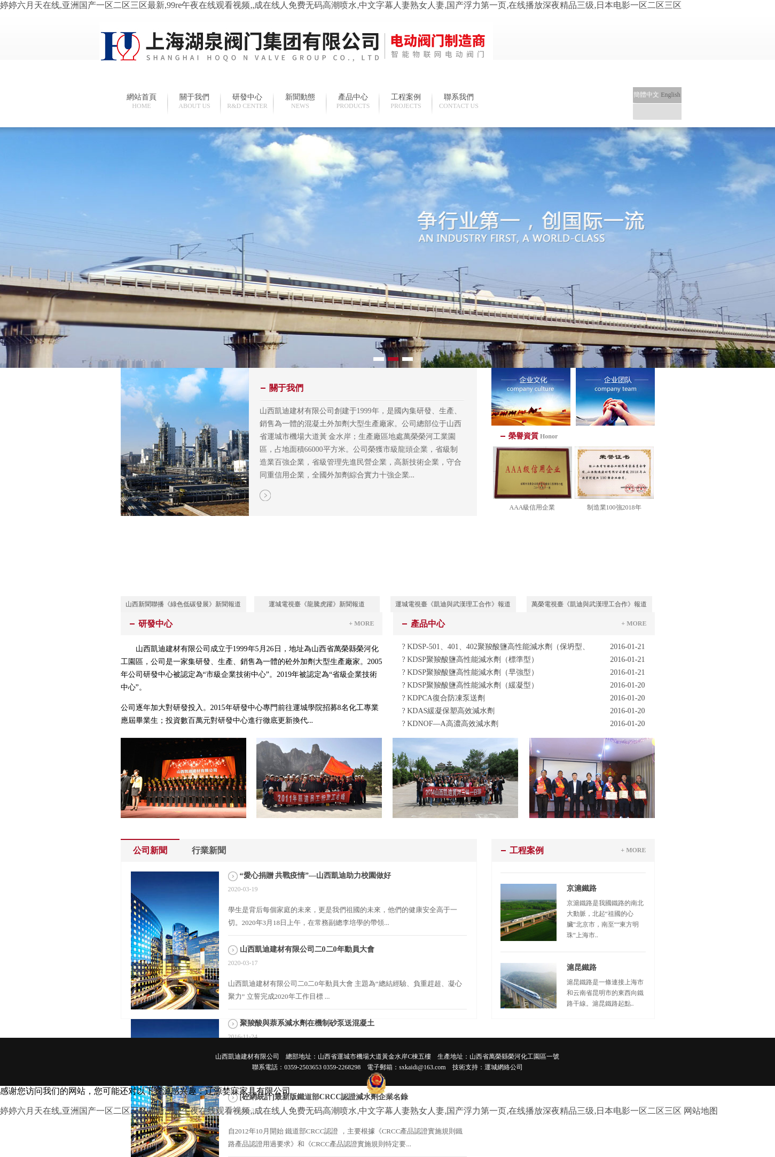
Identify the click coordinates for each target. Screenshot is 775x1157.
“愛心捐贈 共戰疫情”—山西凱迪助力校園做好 (316, 875)
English (670, 94)
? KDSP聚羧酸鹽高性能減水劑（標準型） (523, 659)
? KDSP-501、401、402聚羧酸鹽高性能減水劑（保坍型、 (523, 647)
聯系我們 (459, 101)
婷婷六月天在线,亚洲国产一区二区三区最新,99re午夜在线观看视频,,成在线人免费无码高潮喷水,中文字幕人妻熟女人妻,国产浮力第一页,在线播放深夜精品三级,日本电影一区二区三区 (341, 5)
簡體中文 (646, 94)
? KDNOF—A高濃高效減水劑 (523, 724)
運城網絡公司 (503, 1067)
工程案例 (406, 101)
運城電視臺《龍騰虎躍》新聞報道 (317, 604)
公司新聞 (150, 850)
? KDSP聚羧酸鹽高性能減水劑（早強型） (523, 672)
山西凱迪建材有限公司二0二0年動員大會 (307, 949)
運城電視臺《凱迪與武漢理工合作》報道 (453, 604)
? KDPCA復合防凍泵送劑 (523, 698)
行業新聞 (209, 850)
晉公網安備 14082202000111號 (418, 1092)
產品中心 (353, 101)
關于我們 (194, 101)
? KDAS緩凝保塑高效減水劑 (523, 711)
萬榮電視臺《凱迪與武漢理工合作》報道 (589, 604)
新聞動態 (300, 101)
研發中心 (247, 101)
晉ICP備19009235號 (332, 1092)
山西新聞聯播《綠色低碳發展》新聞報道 (183, 604)
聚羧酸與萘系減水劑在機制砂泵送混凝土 (307, 1023)
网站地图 (701, 1110)
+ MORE (361, 623)
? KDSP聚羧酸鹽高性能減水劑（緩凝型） (523, 685)
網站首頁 (141, 101)
